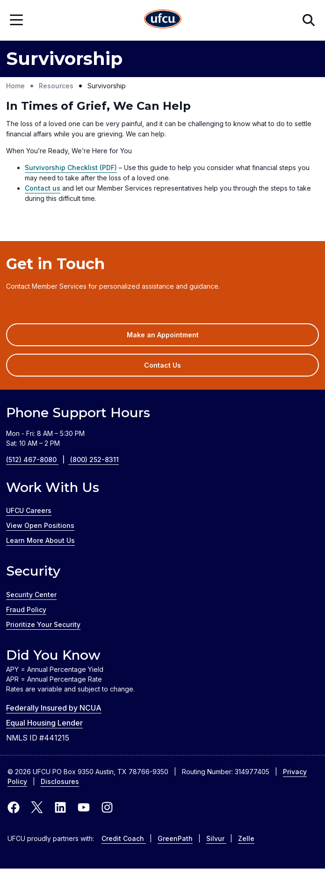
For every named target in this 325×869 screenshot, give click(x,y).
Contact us (42, 188)
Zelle (246, 838)
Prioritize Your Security (43, 624)
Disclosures (60, 781)
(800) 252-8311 (94, 459)
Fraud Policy (26, 609)
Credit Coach (123, 838)
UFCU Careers (28, 510)
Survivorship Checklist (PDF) (71, 167)
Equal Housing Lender (44, 722)
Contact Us (162, 365)
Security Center (31, 594)
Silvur (216, 838)
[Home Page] (162, 20)
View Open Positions (40, 525)
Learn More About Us (40, 540)
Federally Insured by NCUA (53, 707)
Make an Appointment (176, 337)
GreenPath (175, 838)
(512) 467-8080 (38, 459)
